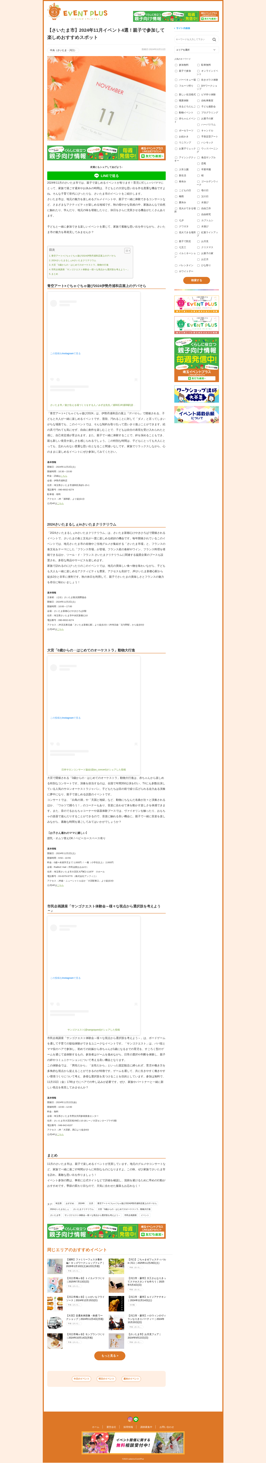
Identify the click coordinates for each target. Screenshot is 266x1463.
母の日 (202, 190)
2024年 (81, 1203)
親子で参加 (183, 70)
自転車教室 (205, 100)
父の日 (202, 196)
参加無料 (182, 64)
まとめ (54, 274)
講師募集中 (143, 1427)
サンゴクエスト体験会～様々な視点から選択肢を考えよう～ (92, 1215)
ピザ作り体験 (206, 94)
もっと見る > (109, 1355)
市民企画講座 (130, 1215)
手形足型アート (207, 136)
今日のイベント (73, 1379)
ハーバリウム (206, 124)
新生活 (180, 175)
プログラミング (207, 112)
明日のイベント (106, 1379)
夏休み (180, 202)
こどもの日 (183, 190)
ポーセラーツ (184, 130)
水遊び (202, 202)
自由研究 (204, 214)
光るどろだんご (185, 106)
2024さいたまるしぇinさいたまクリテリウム (73, 260)
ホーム (101, 1427)
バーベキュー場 (185, 79)
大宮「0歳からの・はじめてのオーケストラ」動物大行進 (79, 265)
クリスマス (205, 247)
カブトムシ (205, 220)
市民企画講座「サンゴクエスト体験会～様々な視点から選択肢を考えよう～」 (90, 269)
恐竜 (201, 163)
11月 (91, 1203)
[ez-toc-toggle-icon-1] (125, 251)
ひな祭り (204, 265)
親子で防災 (183, 241)
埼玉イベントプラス (77, 11)
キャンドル (205, 130)
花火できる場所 (185, 232)
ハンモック (205, 142)
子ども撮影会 (206, 106)
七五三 (180, 247)
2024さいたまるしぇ (59, 1209)
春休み (180, 181)
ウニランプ (183, 142)
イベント (145, 1215)
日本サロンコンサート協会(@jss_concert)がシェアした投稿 (93, 769)
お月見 (202, 241)
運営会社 (114, 1427)
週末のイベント (139, 1379)
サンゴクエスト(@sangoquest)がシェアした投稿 (93, 1029)
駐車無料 (204, 64)
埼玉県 (58, 1203)
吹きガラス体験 (207, 79)
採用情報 (128, 1427)
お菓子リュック (185, 148)
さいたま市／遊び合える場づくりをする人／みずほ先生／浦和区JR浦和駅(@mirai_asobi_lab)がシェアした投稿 (110, 405)
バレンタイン (184, 265)
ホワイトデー (184, 271)
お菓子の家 (205, 118)
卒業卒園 (204, 169)
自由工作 (204, 208)
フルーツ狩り (184, 85)
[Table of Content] (127, 250)
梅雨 (179, 196)
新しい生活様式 (185, 94)
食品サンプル (206, 157)
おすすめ (70, 1203)
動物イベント (184, 112)
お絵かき (182, 136)
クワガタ (182, 226)
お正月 (202, 259)
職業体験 (182, 100)
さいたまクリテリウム (83, 1209)
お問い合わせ (161, 1427)
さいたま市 (55, 1215)
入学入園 (182, 169)
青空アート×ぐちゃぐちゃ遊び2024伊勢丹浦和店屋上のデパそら (83, 255)
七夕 (179, 220)
